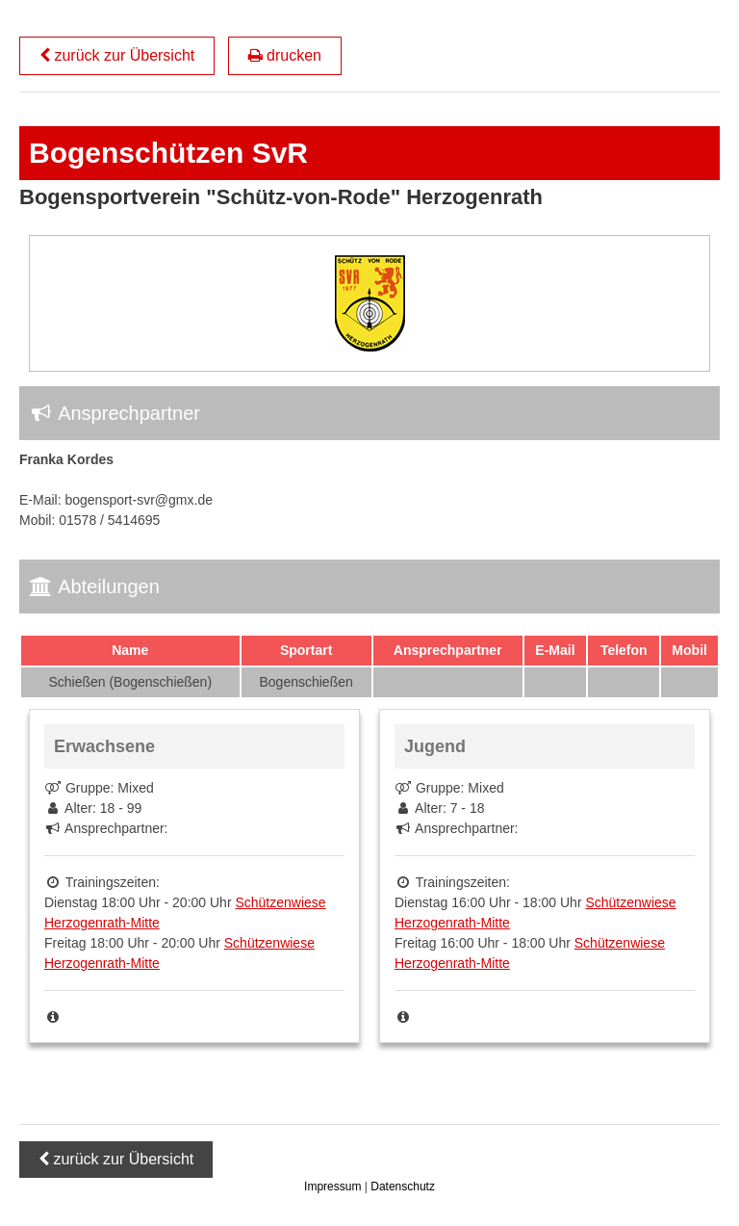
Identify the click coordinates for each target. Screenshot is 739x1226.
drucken (284, 55)
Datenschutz (402, 1186)
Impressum (334, 1186)
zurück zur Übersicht (116, 55)
